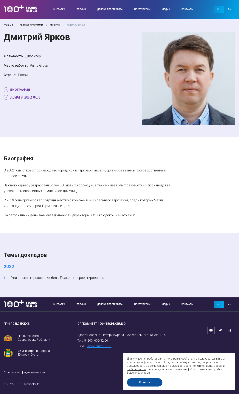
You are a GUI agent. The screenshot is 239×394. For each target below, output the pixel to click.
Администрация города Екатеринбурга (34, 352)
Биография (20, 90)
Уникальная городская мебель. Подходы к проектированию (57, 278)
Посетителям (142, 9)
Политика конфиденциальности (24, 372)
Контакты (187, 9)
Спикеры (55, 25)
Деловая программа (110, 9)
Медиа (166, 9)
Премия (81, 9)
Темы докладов (25, 97)
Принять (144, 382)
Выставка (59, 9)
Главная (8, 25)
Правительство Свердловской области (34, 337)
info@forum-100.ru (99, 346)
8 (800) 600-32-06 (96, 340)
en (229, 9)
